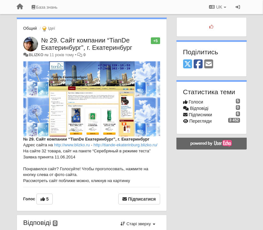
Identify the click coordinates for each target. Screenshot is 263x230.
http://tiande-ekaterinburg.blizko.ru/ (126, 144)
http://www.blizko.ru (72, 144)
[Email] (208, 64)
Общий (30, 28)
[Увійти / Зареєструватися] (238, 7)
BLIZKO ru (39, 55)
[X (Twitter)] (187, 64)
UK (217, 7)
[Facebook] (198, 64)
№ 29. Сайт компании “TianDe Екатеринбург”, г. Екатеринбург (86, 44)
